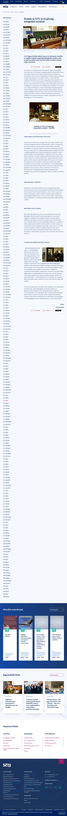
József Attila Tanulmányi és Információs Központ (33, 782)
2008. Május (5, 594)
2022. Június (5, 143)
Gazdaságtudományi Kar (7, 784)
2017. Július (5, 299)
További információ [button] (12, 814)
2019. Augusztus (6, 233)
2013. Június (5, 429)
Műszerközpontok (42, 6)
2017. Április (6, 307)
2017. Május (5, 305)
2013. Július (5, 427)
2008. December (6, 572)
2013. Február (6, 440)
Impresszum (56, 809)
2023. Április (6, 117)
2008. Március (6, 596)
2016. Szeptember (7, 326)
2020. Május (5, 209)
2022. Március (6, 151)
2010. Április (6, 530)
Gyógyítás (33, 6)
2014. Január (6, 411)
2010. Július (5, 522)
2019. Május (5, 241)
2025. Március (6, 56)
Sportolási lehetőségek (49, 740)
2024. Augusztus (6, 74)
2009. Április (6, 562)
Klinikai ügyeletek (27, 802)
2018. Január (6, 284)
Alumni (41, 1)
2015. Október (6, 355)
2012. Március (6, 469)
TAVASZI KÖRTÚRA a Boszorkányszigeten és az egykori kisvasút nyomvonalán (26, 639)
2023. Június (5, 111)
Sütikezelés (23, 809)
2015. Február (6, 376)
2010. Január (6, 538)
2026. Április (6, 21)
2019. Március (6, 247)
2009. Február (6, 567)
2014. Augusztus (6, 392)
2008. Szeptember (7, 580)
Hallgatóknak (26, 1)
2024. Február (6, 90)
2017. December (6, 286)
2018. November (6, 257)
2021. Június (5, 175)
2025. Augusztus (6, 42)
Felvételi (11, 1)
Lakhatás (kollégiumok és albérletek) (52, 737)
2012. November (6, 448)
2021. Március (6, 183)
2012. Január (6, 474)
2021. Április (6, 180)
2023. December (6, 95)
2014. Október (6, 387)
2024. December (6, 64)
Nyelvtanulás (5, 743)
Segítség (62, 809)
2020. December (6, 191)
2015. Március (6, 374)
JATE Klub (26, 751)
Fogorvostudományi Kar (7, 782)
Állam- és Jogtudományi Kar (8, 774)
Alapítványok (26, 774)
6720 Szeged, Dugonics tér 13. (53, 774)
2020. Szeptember (7, 199)
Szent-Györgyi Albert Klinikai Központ (31, 798)
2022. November (6, 130)
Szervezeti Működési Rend (29, 778)
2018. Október (6, 260)
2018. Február (6, 281)
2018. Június (5, 270)
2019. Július (5, 236)
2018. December (6, 254)
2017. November (6, 289)
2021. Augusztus (6, 170)
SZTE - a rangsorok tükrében (29, 740)
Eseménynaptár (54, 609)
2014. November (6, 384)
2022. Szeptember (7, 135)
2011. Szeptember (7, 485)
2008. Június (5, 588)
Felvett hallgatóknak (18, 1)
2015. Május (5, 368)
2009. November (6, 543)
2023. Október (6, 101)
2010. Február (6, 535)
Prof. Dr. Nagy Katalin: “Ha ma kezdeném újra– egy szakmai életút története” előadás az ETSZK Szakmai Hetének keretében (41, 641)
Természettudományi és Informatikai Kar (11, 798)
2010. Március (6, 533)
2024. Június (5, 80)
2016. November (6, 321)
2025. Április (6, 53)
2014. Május (21, 12)
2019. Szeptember (7, 231)
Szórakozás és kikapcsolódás (50, 743)
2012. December (6, 445)
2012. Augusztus (6, 456)
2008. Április (6, 591)
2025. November (6, 35)
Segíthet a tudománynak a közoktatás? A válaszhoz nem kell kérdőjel (11, 703)
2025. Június (5, 48)
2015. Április (6, 371)
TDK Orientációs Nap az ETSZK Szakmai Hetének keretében (57, 637)
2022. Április (6, 148)
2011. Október (6, 482)
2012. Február (6, 472)
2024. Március (6, 88)
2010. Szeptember (7, 517)
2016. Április (6, 339)
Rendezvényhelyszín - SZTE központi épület (32, 784)
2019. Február (6, 249)
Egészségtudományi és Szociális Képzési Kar (11, 780)
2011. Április (6, 498)
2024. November (6, 66)
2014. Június (5, 398)
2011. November (6, 480)
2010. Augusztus (6, 519)
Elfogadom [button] (61, 813)
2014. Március (6, 405)
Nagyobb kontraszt (63, 2)
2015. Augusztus (6, 360)
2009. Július (5, 554)
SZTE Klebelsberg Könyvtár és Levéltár (31, 745)
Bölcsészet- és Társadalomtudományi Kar (11, 778)
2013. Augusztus (6, 424)
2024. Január (6, 93)
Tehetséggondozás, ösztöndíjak (9, 737)
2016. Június (5, 334)
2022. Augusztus (6, 138)
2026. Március (6, 24)
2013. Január (6, 443)
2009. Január (6, 570)
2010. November (6, 511)
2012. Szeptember (7, 453)
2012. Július (5, 458)
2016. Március (6, 342)
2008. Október (6, 578)
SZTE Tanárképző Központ (8, 796)
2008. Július (5, 586)
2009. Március (6, 564)
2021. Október (6, 164)
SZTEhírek (11, 12)
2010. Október (6, 514)
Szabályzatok (26, 776)
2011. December (6, 477)
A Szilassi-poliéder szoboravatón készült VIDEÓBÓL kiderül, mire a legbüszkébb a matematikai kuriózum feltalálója (33, 704)
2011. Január (6, 506)
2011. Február (6, 504)
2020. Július (5, 204)
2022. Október (6, 133)
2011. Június (5, 493)
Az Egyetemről (13, 6)
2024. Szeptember (7, 72)
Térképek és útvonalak (51, 780)
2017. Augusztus (6, 297)
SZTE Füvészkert (27, 748)
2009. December (6, 541)
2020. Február (6, 217)
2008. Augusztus (6, 583)
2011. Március (6, 501)
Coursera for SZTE (6, 745)
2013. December (6, 413)
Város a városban (48, 745)
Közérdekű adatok (48, 809)
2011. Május (5, 496)
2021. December (6, 159)
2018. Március (6, 278)
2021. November (6, 162)
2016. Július (5, 331)
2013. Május (5, 432)
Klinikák (25, 800)
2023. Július (5, 109)
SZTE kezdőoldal (5, 1)
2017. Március (6, 310)
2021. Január (6, 188)
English (61, 1)
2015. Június (5, 366)
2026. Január (6, 29)
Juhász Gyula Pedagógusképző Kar (9, 788)
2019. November (6, 225)
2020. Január (6, 220)
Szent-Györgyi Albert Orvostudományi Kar (11, 794)
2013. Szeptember (7, 421)
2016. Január (6, 347)
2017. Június (5, 302)
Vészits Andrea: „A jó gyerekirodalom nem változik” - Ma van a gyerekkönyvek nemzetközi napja (54, 703)
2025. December (6, 32)
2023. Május (5, 114)
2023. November (6, 98)
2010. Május (5, 527)
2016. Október (6, 323)
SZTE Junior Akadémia (28, 743)
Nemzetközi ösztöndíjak (7, 740)
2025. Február (6, 58)
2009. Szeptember (7, 549)
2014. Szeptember (7, 390)
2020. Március (6, 215)
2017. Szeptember (7, 294)
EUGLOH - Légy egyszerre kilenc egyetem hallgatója (11, 749)
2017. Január (6, 315)
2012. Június (5, 461)
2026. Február (6, 27)
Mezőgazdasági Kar (6, 790)
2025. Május (5, 50)
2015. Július (5, 363)
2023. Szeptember (7, 103)
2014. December (6, 382)
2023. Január (6, 125)
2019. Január (6, 252)
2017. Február (6, 313)
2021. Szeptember (7, 167)
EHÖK (25, 786)
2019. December (6, 223)
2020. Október (6, 196)
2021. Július (5, 172)
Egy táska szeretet (7, 635)
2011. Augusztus (6, 488)
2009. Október (6, 546)
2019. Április (6, 244)
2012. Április (6, 466)
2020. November (6, 194)
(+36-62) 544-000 (50, 776)
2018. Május (5, 273)
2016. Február (6, 345)
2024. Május (5, 82)
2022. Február (6, 154)
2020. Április (6, 212)
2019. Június (5, 239)
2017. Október (6, 292)
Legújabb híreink (8, 696)
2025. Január (6, 61)
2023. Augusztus (6, 106)
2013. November (6, 416)
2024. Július (5, 77)
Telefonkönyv (47, 1)
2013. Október (6, 419)
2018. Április (6, 276)
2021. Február (6, 186)
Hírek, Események (53, 6)
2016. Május (5, 337)
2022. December (6, 127)
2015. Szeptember (7, 358)
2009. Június (5, 557)
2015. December (6, 350)
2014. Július (5, 395)
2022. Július (5, 141)
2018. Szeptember (7, 262)
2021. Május (5, 178)
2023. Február (6, 122)
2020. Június (5, 207)
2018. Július (5, 268)
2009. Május (5, 559)
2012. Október (6, 451)
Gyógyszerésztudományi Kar (8, 786)
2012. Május (5, 464)
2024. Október (6, 69)
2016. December (6, 318)
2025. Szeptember (7, 40)
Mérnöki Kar (5, 792)
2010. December (6, 509)
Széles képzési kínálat (28, 737)
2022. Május (5, 146)
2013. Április (6, 435)
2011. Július (5, 490)
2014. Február (6, 408)
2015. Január (6, 379)
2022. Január (6, 156)
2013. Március (6, 437)
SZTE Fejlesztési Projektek (29, 788)
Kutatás (27, 6)
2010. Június (5, 525)
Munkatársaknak (33, 1)
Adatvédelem (55, 1)
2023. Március (6, 119)
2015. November (6, 352)
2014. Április (6, 403)
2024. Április (6, 85)
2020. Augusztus (6, 201)
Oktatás (21, 6)
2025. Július (5, 45)
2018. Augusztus (6, 265)
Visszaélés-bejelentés (39, 809)
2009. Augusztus (6, 551)
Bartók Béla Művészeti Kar (8, 776)
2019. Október (6, 228)
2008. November (6, 575)
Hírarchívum (16, 12)
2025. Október (6, 37)
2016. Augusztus (6, 329)
